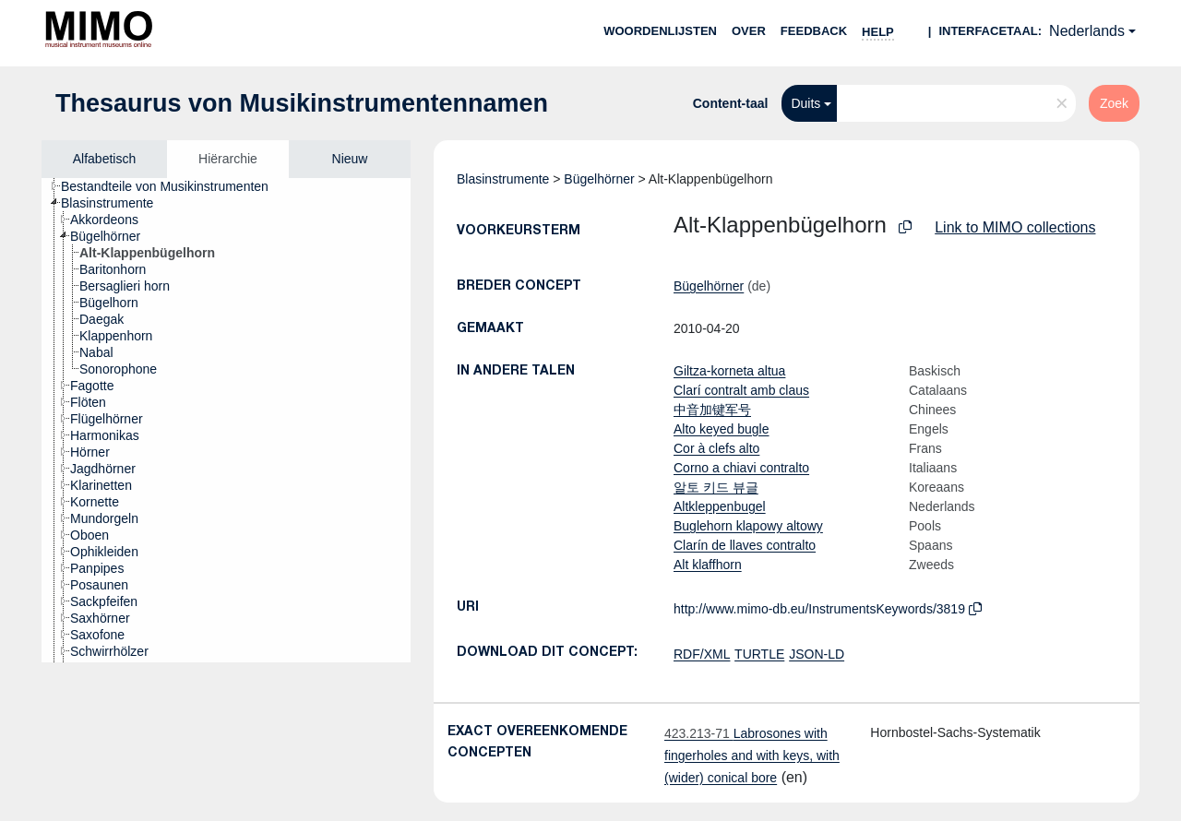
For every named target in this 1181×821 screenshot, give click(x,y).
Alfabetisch (104, 158)
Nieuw (350, 158)
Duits (805, 103)
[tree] (226, 420)
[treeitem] (172, 186)
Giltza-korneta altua (729, 370)
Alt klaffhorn (708, 564)
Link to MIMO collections (1015, 227)
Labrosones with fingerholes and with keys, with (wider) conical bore (752, 755)
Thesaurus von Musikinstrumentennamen (301, 103)
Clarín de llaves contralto (745, 545)
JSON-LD (816, 654)
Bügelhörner (599, 179)
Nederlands (1087, 31)
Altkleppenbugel (720, 506)
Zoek (1114, 103)
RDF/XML (702, 654)
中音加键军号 (712, 409)
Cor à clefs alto (716, 448)
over (749, 31)
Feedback (814, 31)
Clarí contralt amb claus (741, 390)
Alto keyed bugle (721, 429)
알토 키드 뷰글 (716, 487)
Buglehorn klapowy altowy (748, 525)
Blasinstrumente (503, 179)
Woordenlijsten (660, 31)
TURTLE (759, 654)
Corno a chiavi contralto (741, 467)
